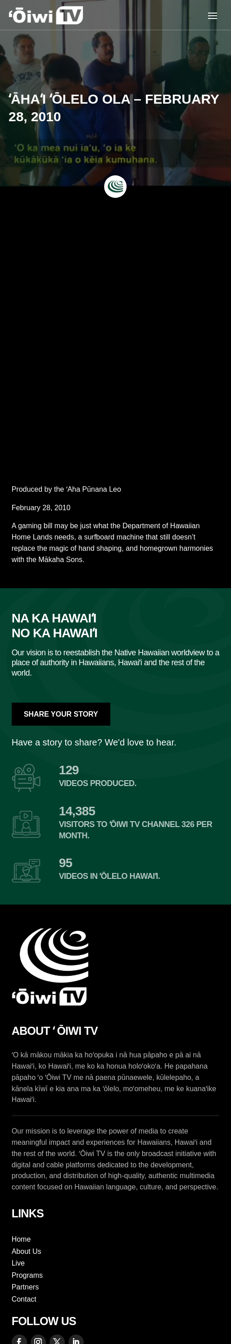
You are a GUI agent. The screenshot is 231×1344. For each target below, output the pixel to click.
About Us (26, 1251)
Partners (25, 1287)
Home (21, 1239)
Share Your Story (61, 714)
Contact (24, 1299)
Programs (27, 1275)
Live (18, 1263)
